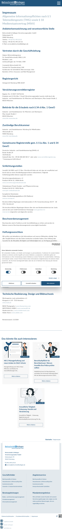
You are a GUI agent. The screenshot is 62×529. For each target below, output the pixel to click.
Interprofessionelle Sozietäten (41, 486)
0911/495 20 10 (10, 463)
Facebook (5, 287)
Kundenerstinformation (22, 516)
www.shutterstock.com (21, 311)
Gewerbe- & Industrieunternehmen (12, 486)
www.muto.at (6, 303)
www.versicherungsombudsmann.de (14, 183)
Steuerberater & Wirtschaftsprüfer (12, 481)
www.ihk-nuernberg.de (9, 136)
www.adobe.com (17, 313)
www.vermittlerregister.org (46, 157)
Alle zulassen (50, 283)
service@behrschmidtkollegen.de (15, 465)
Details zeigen (53, 278)
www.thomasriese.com (23, 306)
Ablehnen (11, 283)
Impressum (35, 516)
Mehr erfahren (16, 376)
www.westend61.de (23, 308)
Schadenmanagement (8, 499)
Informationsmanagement (9, 502)
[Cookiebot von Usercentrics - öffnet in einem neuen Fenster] (53, 244)
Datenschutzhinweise (8, 516)
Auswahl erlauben (31, 283)
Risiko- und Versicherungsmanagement (13, 497)
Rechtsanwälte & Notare (9, 479)
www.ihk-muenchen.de (9, 118)
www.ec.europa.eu (8, 198)
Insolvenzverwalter (7, 484)
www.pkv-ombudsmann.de (11, 190)
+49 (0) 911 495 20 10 (15, 40)
